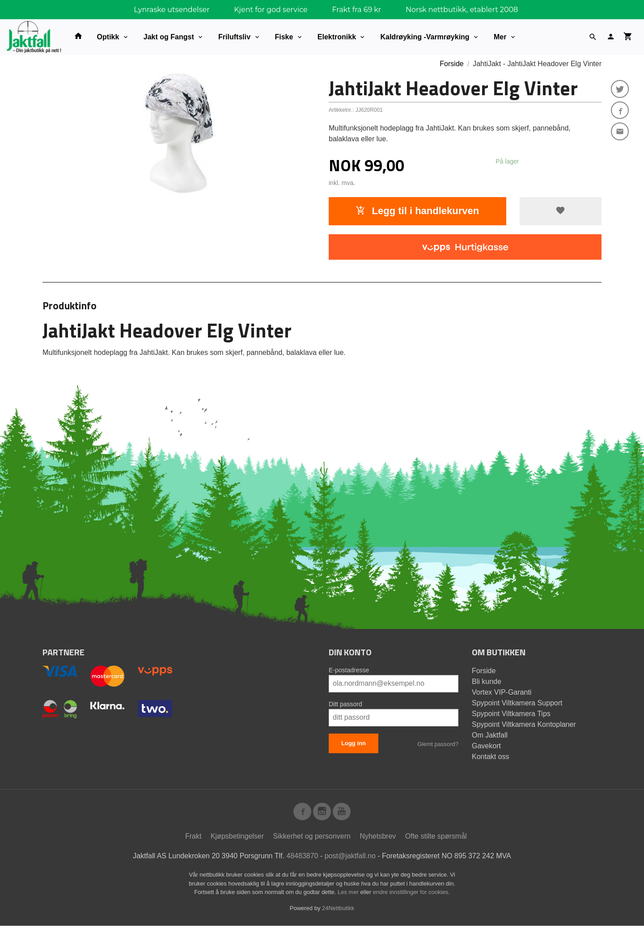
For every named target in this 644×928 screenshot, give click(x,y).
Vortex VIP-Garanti (501, 692)
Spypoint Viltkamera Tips (511, 713)
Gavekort (486, 746)
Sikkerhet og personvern (312, 838)
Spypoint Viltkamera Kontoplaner (524, 724)
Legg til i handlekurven (417, 210)
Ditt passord (345, 704)
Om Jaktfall (490, 735)
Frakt (193, 838)
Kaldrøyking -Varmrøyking (424, 37)
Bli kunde (486, 681)
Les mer (349, 894)
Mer (500, 37)
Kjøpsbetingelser (237, 838)
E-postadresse (349, 670)
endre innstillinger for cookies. (411, 894)
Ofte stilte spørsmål (436, 838)
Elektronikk (337, 37)
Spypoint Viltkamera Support (517, 703)
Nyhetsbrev (378, 838)
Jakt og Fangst (169, 37)
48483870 (302, 858)
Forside (451, 63)
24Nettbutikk (338, 910)
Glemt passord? (437, 744)
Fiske (284, 37)
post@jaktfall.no (350, 858)
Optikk (108, 37)
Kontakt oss (490, 756)
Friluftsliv (234, 37)
